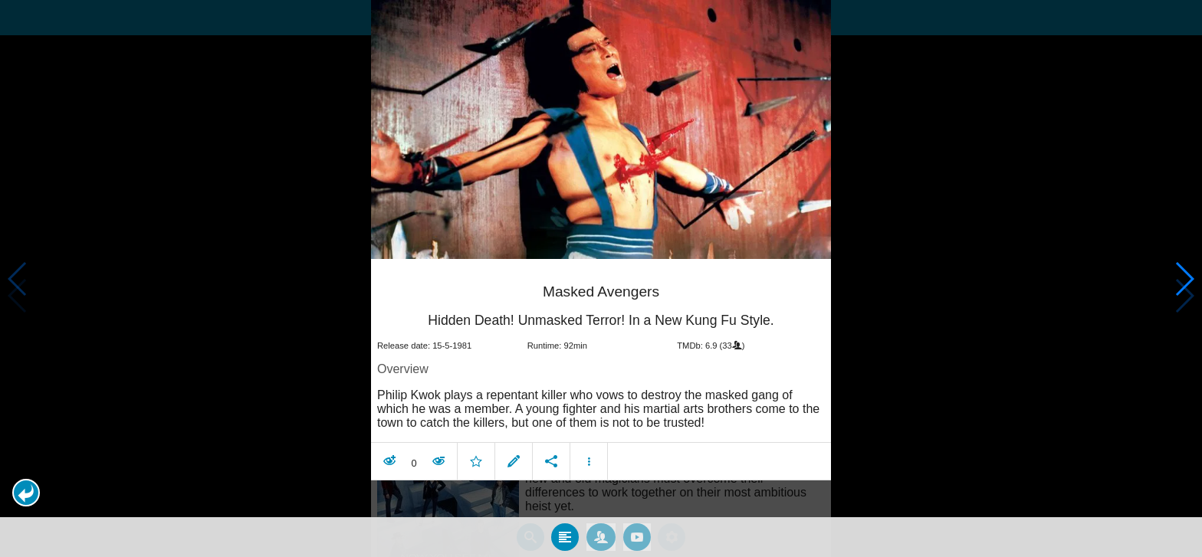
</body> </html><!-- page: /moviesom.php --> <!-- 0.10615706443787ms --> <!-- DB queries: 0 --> (601, 278)
